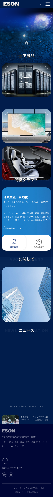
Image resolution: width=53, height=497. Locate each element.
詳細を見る (13, 228)
